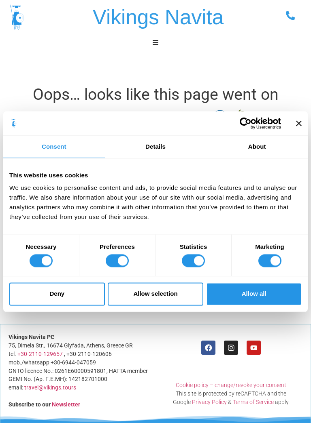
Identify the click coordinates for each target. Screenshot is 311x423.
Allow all (254, 293)
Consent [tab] (54, 146)
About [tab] (257, 146)
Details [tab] (155, 146)
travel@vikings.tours (50, 387)
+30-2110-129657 (39, 354)
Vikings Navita (158, 17)
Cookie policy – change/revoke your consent (231, 385)
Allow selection (155, 293)
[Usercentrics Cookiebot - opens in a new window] (245, 123)
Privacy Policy (209, 402)
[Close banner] (299, 123)
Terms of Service (253, 402)
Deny (56, 293)
